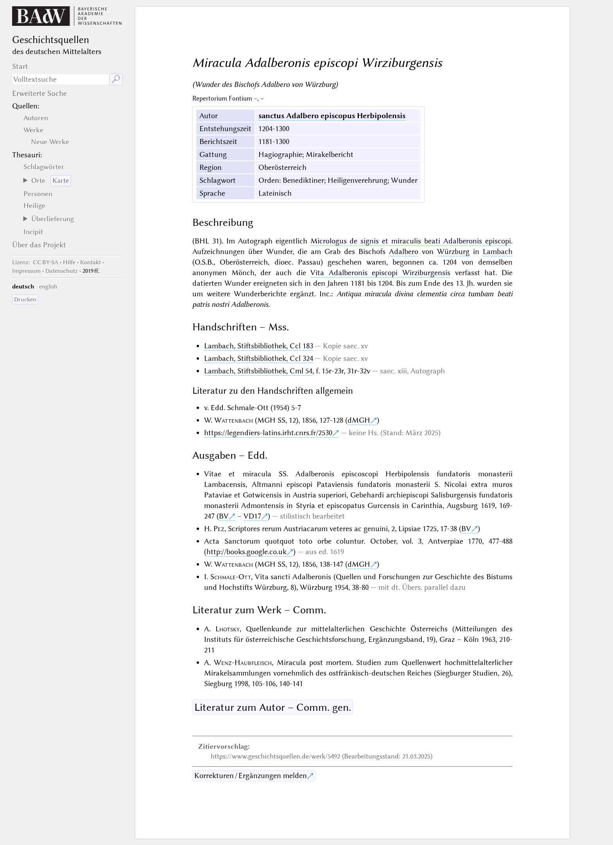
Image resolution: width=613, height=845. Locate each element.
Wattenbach (233, 420)
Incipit (33, 231)
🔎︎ (116, 79)
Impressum (26, 270)
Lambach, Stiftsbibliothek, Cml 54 (258, 370)
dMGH (359, 420)
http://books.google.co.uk (246, 551)
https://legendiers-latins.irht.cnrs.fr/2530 (268, 432)
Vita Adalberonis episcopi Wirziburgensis (380, 272)
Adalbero (403, 251)
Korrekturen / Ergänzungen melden (250, 775)
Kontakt (90, 262)
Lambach (498, 251)
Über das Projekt (39, 244)
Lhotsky (227, 628)
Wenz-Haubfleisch (243, 662)
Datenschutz (61, 270)
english (48, 286)
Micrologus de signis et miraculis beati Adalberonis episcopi (410, 240)
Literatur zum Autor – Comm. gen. (272, 707)
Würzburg (453, 251)
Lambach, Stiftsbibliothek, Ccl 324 (258, 358)
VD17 (252, 516)
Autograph (427, 370)
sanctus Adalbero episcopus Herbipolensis (331, 115)
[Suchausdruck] (60, 79)
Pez (218, 528)
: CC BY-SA (35, 262)
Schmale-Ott (230, 576)
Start (20, 66)
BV (224, 516)
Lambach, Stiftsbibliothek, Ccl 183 (258, 345)
